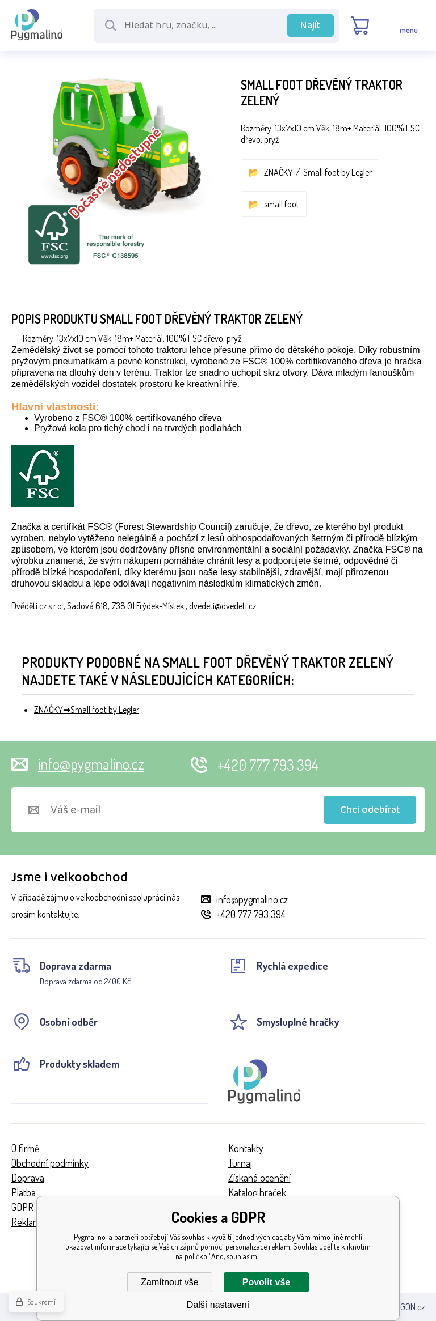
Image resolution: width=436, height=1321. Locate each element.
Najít (310, 25)
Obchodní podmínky (50, 1163)
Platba (23, 1192)
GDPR (22, 1207)
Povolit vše (266, 1282)
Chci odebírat (370, 810)
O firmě (25, 1148)
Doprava (27, 1177)
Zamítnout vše (169, 1282)
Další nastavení (218, 1305)
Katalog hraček (257, 1192)
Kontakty (245, 1148)
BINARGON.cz (402, 1306)
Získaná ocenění (259, 1177)
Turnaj (240, 1163)
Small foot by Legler (337, 172)
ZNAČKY (278, 172)
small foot (281, 204)
